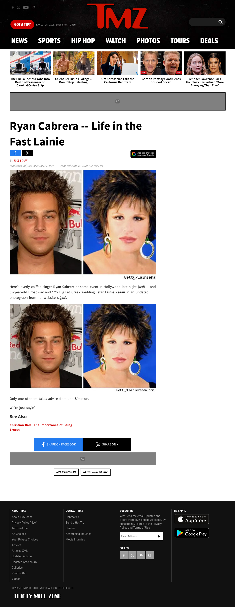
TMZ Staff (20, 160)
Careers (70, 528)
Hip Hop (83, 41)
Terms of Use (20, 528)
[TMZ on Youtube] (26, 7)
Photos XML (19, 573)
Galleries (17, 567)
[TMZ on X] (19, 7)
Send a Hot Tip (75, 522)
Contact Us (73, 517)
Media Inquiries (75, 539)
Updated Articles (22, 556)
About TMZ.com (22, 517)
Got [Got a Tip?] (22, 24)
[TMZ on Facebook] (13, 7)
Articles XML (20, 550)
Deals (209, 41)
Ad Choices (19, 533)
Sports (49, 41)
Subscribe (159, 536)
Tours (180, 41)
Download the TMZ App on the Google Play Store (192, 533)
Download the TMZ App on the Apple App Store (192, 519)
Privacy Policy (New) (24, 522)
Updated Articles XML (25, 562)
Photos (148, 41)
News (19, 41)
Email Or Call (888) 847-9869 (56, 25)
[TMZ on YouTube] (141, 555)
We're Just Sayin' (95, 472)
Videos (16, 578)
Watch (116, 41)
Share (58, 444)
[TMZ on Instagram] (33, 7)
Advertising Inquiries (78, 533)
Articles (17, 545)
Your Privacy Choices (25, 539)
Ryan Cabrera (66, 472)
